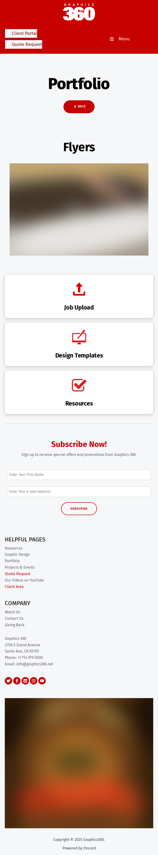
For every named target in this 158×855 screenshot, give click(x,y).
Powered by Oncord (79, 848)
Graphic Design (17, 554)
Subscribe (79, 508)
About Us (12, 612)
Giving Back (14, 625)
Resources (14, 548)
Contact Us (14, 618)
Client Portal (21, 34)
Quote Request (23, 45)
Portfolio (12, 561)
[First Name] (79, 475)
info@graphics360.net (34, 664)
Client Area (14, 586)
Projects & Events (20, 567)
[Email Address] (79, 491)
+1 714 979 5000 (30, 657)
